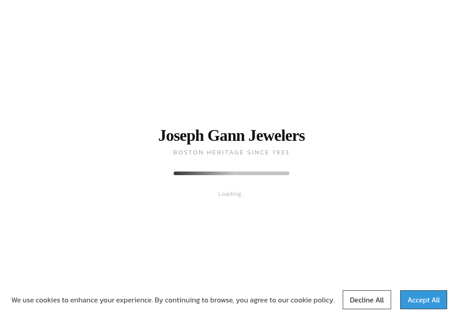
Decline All (367, 299)
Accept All (423, 299)
